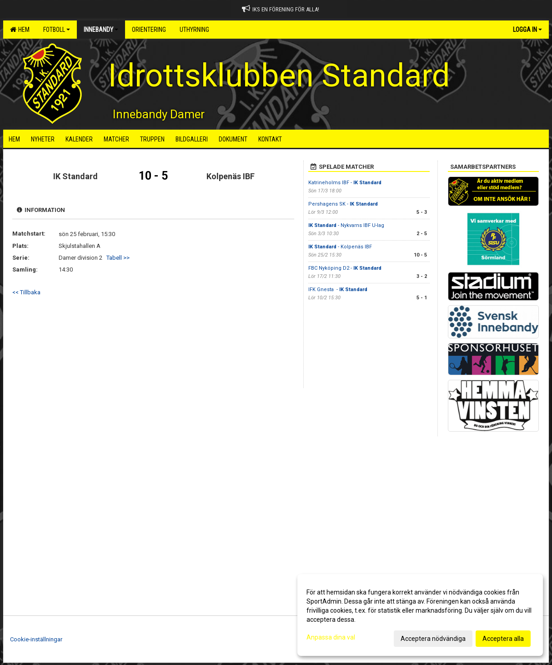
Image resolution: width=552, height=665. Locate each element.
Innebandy (101, 29)
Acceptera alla (503, 638)
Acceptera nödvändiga (433, 638)
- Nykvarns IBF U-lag (346, 225)
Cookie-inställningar (36, 639)
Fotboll (56, 29)
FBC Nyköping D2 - (344, 268)
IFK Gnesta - (337, 289)
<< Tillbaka (26, 292)
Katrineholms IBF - (344, 183)
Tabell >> (118, 257)
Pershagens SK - (343, 204)
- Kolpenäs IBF (340, 247)
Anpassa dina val (330, 637)
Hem (20, 29)
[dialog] (420, 615)
